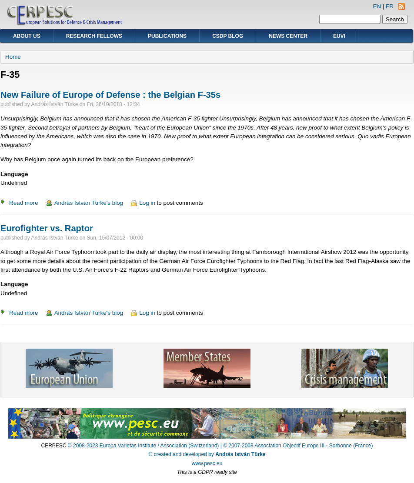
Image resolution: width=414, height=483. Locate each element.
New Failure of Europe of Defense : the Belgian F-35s (110, 95)
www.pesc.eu (207, 463)
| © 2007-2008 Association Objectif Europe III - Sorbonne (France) (296, 446)
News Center (288, 36)
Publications (167, 36)
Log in (147, 203)
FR (390, 6)
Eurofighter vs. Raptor (46, 228)
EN (377, 6)
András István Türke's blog (88, 203)
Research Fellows (94, 36)
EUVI (339, 36)
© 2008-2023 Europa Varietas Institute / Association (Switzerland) (143, 446)
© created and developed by (207, 454)
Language (14, 174)
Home (13, 56)
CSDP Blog (227, 36)
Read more (23, 203)
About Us (26, 36)
